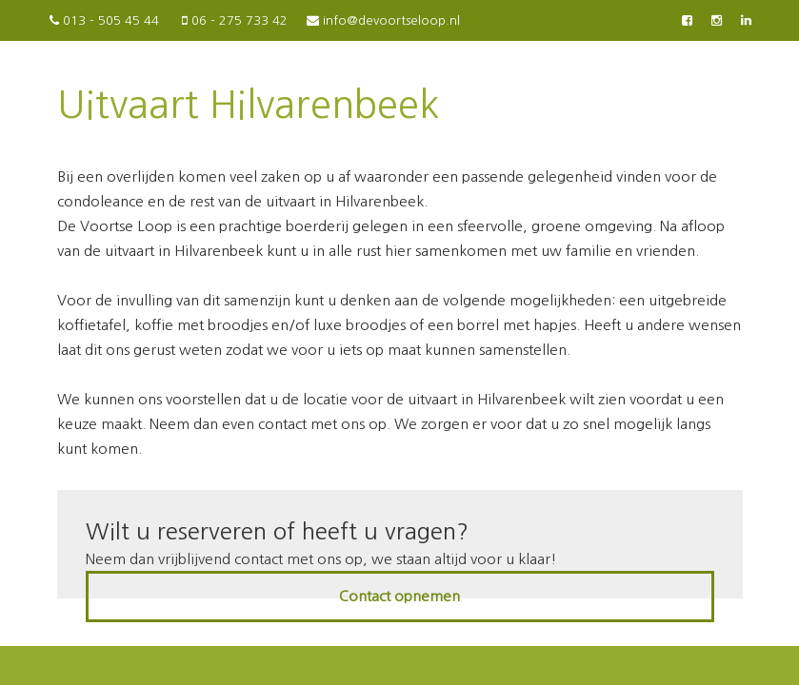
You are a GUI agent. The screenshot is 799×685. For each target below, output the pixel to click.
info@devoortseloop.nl (383, 20)
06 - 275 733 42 (233, 20)
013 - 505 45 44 (103, 20)
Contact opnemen (399, 596)
